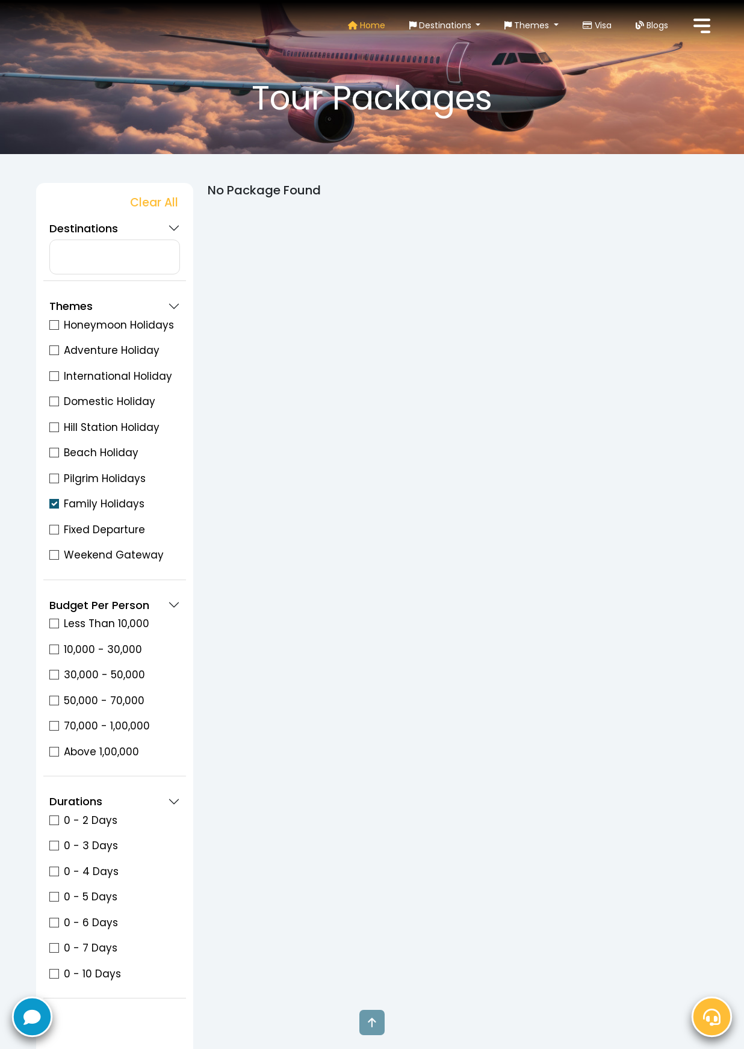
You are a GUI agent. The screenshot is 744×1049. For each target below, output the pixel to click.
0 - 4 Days (91, 871)
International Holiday (118, 376)
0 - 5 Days (90, 897)
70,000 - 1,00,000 (107, 726)
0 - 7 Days (90, 948)
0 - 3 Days (91, 845)
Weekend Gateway (114, 555)
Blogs (652, 25)
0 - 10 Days (92, 974)
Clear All (154, 202)
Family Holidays (104, 504)
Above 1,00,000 (101, 751)
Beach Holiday (101, 452)
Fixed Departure (104, 529)
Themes (527, 25)
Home (366, 25)
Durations (75, 801)
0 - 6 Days (91, 922)
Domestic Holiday (109, 401)
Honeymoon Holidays (119, 325)
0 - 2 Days (90, 820)
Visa (597, 25)
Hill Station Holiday (112, 427)
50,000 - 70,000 (104, 700)
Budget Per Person (99, 605)
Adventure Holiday (112, 350)
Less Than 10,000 (106, 623)
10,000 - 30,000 (103, 649)
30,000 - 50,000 (104, 674)
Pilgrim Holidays (105, 478)
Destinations (441, 25)
